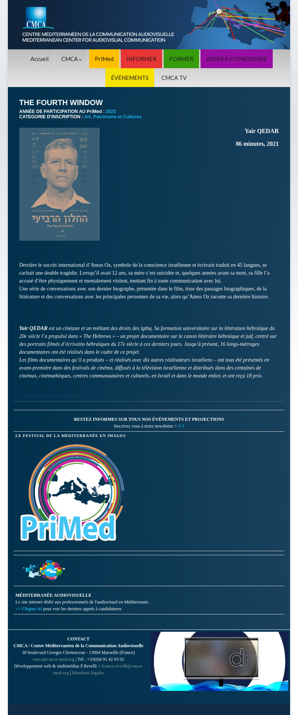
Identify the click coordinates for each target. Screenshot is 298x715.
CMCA (71, 58)
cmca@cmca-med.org (53, 659)
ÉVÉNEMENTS (130, 77)
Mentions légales (88, 672)
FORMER (181, 58)
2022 (111, 111)
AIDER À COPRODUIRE (236, 58)
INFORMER (141, 58)
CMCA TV (174, 77)
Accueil (39, 58)
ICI (181, 426)
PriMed (104, 58)
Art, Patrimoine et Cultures (112, 116)
